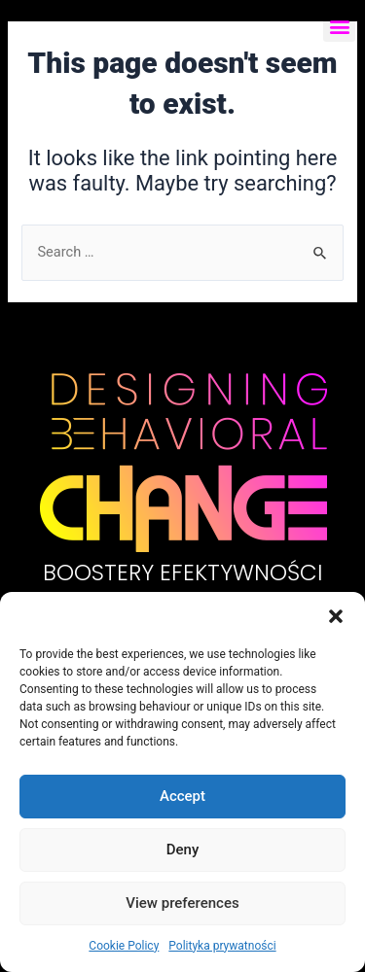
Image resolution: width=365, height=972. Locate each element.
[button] (336, 616)
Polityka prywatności (221, 946)
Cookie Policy (124, 946)
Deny (183, 849)
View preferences (182, 903)
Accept (182, 796)
